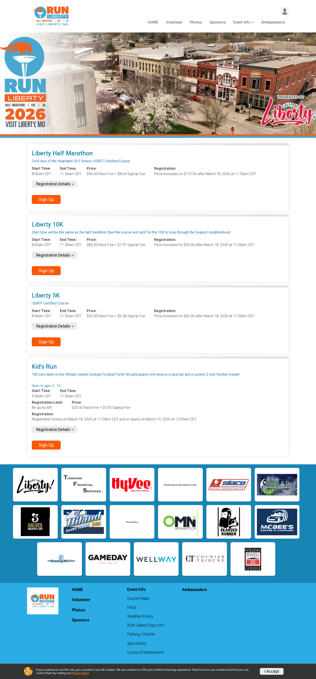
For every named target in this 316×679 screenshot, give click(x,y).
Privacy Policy (80, 673)
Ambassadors (273, 22)
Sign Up (46, 199)
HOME (153, 22)
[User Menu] (285, 11)
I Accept (271, 671)
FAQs (131, 607)
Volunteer (174, 22)
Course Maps (138, 598)
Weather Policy (140, 616)
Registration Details (53, 184)
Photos (196, 22)
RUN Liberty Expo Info (145, 625)
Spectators (136, 643)
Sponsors (217, 22)
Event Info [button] (241, 22)
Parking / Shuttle (141, 634)
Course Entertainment (145, 652)
